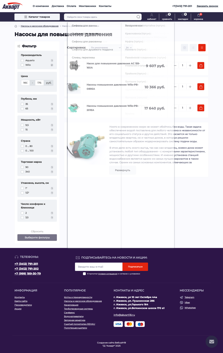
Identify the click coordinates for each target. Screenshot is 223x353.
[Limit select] (128, 47)
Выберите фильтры (37, 237)
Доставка (58, 6)
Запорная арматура (74, 320)
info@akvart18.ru (124, 314)
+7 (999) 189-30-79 (27, 273)
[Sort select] (105, 47)
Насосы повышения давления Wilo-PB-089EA (112, 86)
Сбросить (37, 231)
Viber (187, 302)
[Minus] (175, 65)
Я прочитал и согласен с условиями (113, 274)
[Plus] (190, 65)
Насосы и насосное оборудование (39, 26)
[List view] (193, 47)
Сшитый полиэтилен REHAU (79, 324)
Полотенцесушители (75, 328)
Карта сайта (20, 301)
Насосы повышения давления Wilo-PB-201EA (112, 108)
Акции (17, 308)
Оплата (71, 6)
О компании (41, 6)
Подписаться (135, 266)
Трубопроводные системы (78, 308)
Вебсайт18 (120, 342)
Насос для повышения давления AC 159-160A (113, 65)
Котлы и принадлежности (78, 297)
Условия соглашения (107, 274)
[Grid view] (184, 47)
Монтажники (87, 6)
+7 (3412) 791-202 (26, 268)
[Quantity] (183, 65)
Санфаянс (69, 312)
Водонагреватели (73, 316)
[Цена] (25, 83)
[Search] (138, 17)
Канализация (71, 305)
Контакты (105, 6)
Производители (23, 305)
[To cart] (200, 65)
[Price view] (202, 47)
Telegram (189, 297)
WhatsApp (190, 307)
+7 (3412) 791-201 (26, 264)
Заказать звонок (207, 6)
